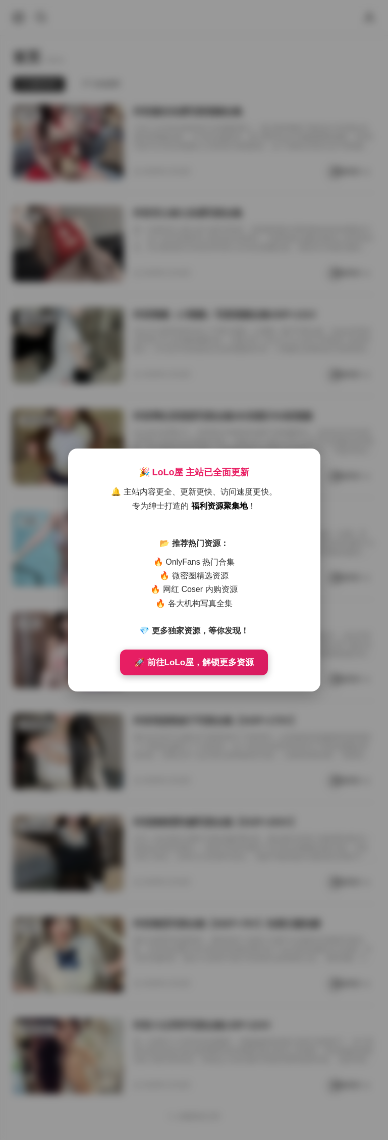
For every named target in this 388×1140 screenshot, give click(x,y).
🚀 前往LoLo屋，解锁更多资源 (194, 662)
